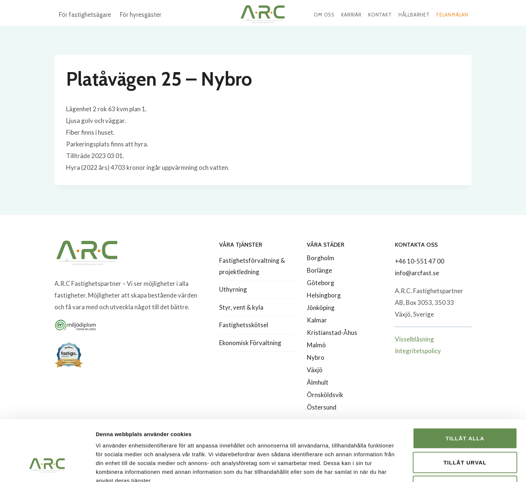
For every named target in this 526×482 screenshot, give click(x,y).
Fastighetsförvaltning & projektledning (252, 266)
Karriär (351, 15)
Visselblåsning (414, 339)
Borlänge (319, 270)
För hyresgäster (140, 14)
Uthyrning (233, 289)
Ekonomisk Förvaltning (250, 343)
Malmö (316, 345)
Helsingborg (324, 295)
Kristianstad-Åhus (332, 332)
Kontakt (380, 15)
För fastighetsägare (85, 14)
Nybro (315, 357)
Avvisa (465, 434)
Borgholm (320, 258)
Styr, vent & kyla (241, 307)
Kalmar (317, 320)
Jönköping (321, 307)
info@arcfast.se (417, 273)
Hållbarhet (414, 15)
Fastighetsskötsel (243, 325)
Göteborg (320, 283)
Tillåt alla (465, 386)
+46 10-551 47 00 (419, 261)
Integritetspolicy (418, 351)
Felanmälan (452, 15)
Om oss (324, 15)
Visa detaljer (397, 467)
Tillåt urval (465, 410)
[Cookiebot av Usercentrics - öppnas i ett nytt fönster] (47, 467)
